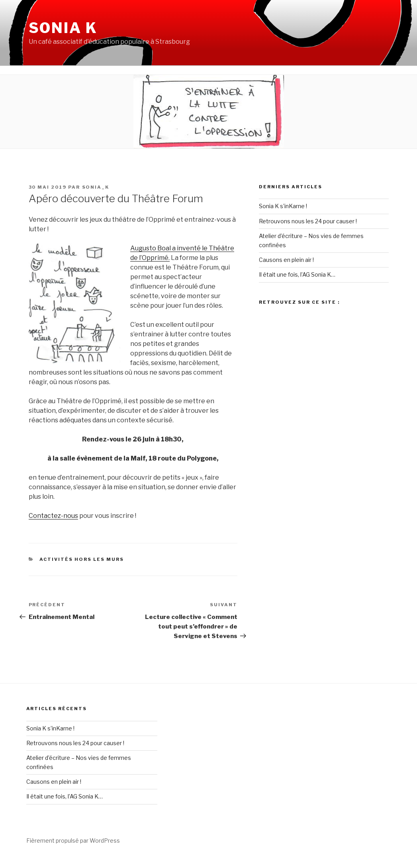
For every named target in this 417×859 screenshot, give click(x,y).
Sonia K (63, 28)
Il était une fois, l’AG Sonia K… (297, 274)
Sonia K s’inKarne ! (283, 206)
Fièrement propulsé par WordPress (73, 840)
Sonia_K (96, 187)
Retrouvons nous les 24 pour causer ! (308, 221)
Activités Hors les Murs (81, 559)
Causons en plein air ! (286, 259)
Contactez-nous (53, 515)
